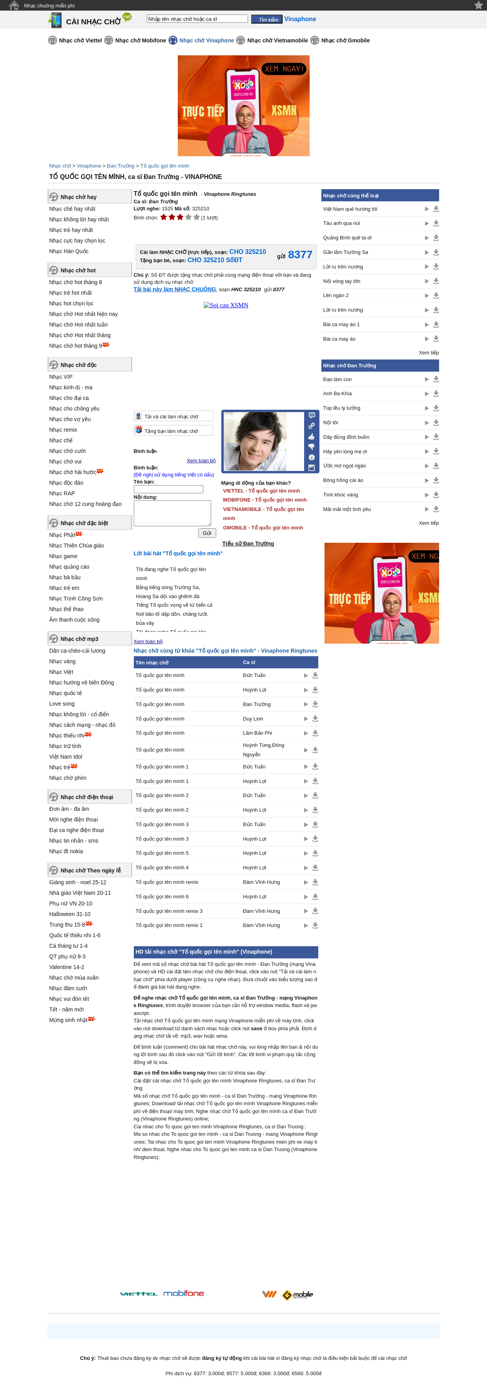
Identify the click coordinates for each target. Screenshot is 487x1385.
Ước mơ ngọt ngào (344, 466)
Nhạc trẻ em (64, 588)
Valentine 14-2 (66, 967)
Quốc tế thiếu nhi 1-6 (75, 935)
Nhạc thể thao (66, 609)
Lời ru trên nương (343, 267)
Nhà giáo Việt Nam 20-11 (80, 893)
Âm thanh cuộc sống (74, 620)
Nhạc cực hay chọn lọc (77, 240)
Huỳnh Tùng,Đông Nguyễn (263, 749)
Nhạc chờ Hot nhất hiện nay (83, 314)
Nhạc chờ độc (79, 365)
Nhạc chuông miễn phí (49, 6)
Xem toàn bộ (201, 460)
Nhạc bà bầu (65, 577)
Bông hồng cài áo (343, 480)
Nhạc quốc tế (65, 693)
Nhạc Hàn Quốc (69, 251)
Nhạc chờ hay (79, 197)
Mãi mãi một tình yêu (347, 509)
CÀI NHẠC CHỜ (93, 22)
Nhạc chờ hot (78, 270)
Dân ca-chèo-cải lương (77, 651)
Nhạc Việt (61, 672)
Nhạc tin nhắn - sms (73, 841)
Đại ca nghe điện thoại (76, 830)
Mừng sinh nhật (68, 1020)
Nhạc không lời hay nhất (79, 219)
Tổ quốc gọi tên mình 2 (162, 795)
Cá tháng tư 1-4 (68, 946)
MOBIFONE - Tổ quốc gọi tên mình (265, 500)
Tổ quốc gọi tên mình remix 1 (169, 925)
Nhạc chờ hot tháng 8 (75, 282)
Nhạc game (63, 556)
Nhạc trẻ (59, 767)
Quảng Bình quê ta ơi (347, 238)
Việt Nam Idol (65, 757)
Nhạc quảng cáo (69, 567)
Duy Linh (253, 719)
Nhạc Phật (62, 535)
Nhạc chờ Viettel (80, 40)
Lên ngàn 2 (336, 295)
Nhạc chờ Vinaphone (207, 40)
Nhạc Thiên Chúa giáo (76, 545)
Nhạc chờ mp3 (79, 639)
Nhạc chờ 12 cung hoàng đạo (85, 504)
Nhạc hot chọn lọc (71, 303)
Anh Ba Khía (337, 393)
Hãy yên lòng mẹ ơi (345, 451)
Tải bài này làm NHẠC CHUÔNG (175, 289)
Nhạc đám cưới (68, 988)
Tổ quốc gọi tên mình (164, 166)
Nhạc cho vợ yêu (70, 419)
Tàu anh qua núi (341, 223)
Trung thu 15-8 (67, 925)
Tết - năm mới (66, 1009)
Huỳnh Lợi (254, 690)
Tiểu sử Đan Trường (248, 543)
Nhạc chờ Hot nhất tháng (80, 335)
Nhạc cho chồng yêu (74, 408)
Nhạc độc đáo (66, 483)
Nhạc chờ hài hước (73, 472)
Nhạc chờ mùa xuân (74, 977)
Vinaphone (89, 166)
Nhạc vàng (62, 661)
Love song (62, 704)
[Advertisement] (226, 1227)
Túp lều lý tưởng (342, 408)
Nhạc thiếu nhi (67, 735)
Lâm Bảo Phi (257, 733)
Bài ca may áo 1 (341, 324)
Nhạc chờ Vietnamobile (277, 40)
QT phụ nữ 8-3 (67, 956)
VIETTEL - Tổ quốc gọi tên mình (261, 491)
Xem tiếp (429, 353)
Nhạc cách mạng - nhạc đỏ (82, 725)
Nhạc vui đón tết (69, 999)
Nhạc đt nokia (66, 851)
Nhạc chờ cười (67, 451)
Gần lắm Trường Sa (345, 252)
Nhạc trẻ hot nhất (70, 293)
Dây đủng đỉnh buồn (346, 437)
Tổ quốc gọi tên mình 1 (162, 767)
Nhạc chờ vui (65, 461)
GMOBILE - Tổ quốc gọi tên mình (263, 528)
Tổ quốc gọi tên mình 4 (162, 867)
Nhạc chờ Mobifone (140, 40)
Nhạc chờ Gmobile (345, 40)
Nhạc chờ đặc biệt (84, 523)
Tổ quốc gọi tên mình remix (167, 882)
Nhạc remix (63, 430)
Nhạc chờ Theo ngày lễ (91, 870)
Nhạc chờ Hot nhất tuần (78, 324)
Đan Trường (121, 166)
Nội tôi (330, 422)
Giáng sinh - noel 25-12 (78, 882)
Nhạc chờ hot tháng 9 (75, 346)
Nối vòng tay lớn (342, 281)
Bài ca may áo (339, 339)
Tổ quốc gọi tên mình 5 (162, 853)
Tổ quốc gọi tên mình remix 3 (169, 911)
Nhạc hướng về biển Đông (81, 682)
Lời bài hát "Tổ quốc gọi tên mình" (178, 553)
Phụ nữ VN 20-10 (71, 903)
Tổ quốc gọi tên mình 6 (162, 897)
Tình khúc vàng (340, 495)
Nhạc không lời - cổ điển (79, 714)
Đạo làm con (337, 379)
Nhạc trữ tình (65, 746)
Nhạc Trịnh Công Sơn (76, 598)
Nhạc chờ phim (68, 778)
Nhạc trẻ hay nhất (71, 230)
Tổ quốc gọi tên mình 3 (162, 824)
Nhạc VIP (61, 377)
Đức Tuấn (254, 675)
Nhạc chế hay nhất (72, 209)
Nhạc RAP (62, 493)
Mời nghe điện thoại (73, 819)
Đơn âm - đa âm (69, 809)
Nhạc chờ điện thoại (87, 797)
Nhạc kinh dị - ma (71, 387)
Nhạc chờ (60, 166)
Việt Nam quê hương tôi (350, 209)
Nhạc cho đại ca (69, 398)
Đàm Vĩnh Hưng (261, 882)
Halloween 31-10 (70, 914)
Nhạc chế (61, 440)
